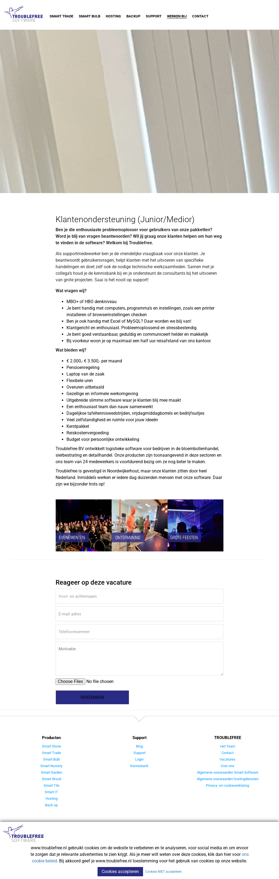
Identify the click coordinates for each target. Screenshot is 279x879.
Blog (139, 746)
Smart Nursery (51, 766)
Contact (200, 16)
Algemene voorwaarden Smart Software (227, 772)
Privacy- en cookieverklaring (227, 785)
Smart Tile (51, 785)
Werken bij (177, 16)
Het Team (227, 746)
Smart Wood (51, 779)
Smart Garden (51, 772)
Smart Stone (51, 746)
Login (139, 759)
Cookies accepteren (120, 871)
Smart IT (51, 792)
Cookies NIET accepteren (163, 872)
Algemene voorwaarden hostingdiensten (228, 779)
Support (154, 16)
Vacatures (227, 759)
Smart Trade (61, 16)
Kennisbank (139, 766)
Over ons (227, 766)
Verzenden (92, 697)
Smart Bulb (89, 16)
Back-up (51, 805)
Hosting (113, 16)
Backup (133, 16)
